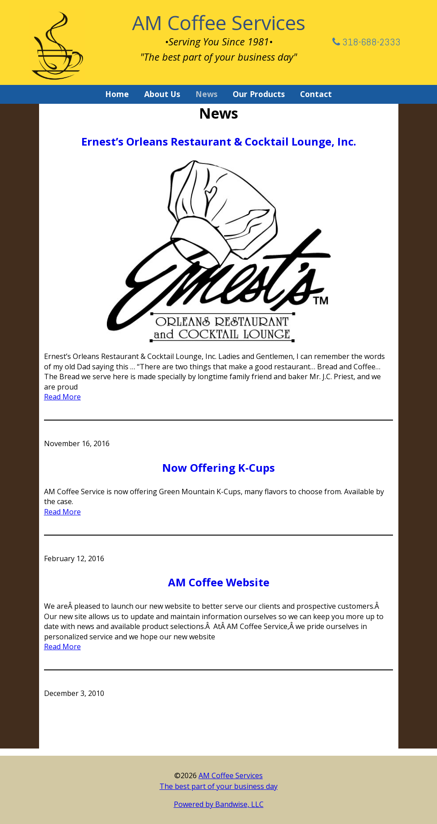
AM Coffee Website (218, 582)
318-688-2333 (366, 41)
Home (117, 94)
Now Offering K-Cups (218, 467)
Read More (62, 397)
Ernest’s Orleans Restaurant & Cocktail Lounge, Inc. (218, 141)
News (206, 94)
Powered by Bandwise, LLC (219, 804)
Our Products (259, 94)
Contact (316, 94)
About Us (162, 94)
